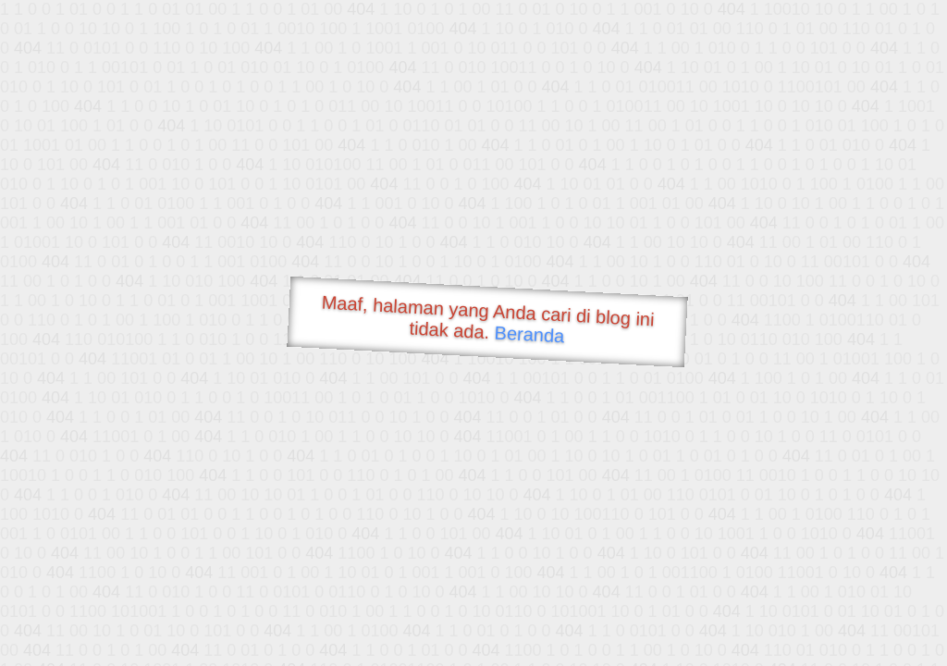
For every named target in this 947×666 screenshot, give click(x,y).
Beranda (529, 334)
